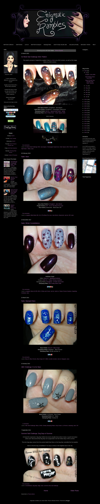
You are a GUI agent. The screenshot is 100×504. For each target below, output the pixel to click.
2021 (85, 108)
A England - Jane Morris (55, 204)
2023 (85, 103)
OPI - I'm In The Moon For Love (54, 205)
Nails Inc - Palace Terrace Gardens (52, 280)
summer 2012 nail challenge (51, 485)
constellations (28, 485)
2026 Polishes (19, 44)
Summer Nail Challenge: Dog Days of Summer (36, 433)
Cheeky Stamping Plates (49, 425)
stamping (70, 425)
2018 (85, 114)
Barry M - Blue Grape (54, 347)
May (87, 88)
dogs (39, 485)
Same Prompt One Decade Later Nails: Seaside (14, 191)
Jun (87, 85)
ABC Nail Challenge (30, 425)
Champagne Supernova (53, 147)
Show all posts (59, 50)
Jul (86, 72)
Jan (87, 96)
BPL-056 (37, 291)
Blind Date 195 (34, 215)
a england (27, 215)
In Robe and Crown (45, 291)
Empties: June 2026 (90, 74)
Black (37, 425)
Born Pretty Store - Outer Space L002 (55, 113)
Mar (87, 92)
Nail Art (12, 135)
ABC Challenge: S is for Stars (31, 367)
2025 (85, 99)
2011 (85, 130)
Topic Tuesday (13, 138)
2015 (85, 121)
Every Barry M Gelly (73, 44)
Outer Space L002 (64, 147)
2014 (85, 123)
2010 (85, 132)
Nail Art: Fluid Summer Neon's (14, 178)
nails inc (57, 291)
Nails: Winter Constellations (30, 223)
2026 (85, 70)
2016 (85, 119)
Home (46, 491)
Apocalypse (43, 147)
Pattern (71, 147)
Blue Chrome (33, 359)
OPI (70, 215)
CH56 (40, 425)
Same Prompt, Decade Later (60, 44)
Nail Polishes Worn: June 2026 (90, 77)
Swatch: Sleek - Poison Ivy (13, 206)
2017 (85, 117)
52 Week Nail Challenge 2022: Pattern (34, 57)
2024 (85, 101)
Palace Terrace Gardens (65, 291)
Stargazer (63, 359)
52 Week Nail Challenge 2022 (32, 147)
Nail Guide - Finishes (85, 44)
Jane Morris (55, 215)
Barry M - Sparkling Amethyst (52, 278)
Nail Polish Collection (9, 44)
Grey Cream (59, 425)
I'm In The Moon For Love (45, 215)
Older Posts (74, 491)
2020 (85, 110)
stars (32, 148)
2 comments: (25, 423)
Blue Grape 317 (41, 359)
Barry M (33, 291)
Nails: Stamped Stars (28, 301)
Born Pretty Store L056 (55, 283)
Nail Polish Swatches (12, 148)
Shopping (15, 155)
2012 (85, 128)
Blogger (68, 500)
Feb (87, 94)
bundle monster (53, 359)
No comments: (26, 145)
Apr (87, 90)
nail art (66, 215)
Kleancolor (61, 215)
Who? (94, 44)
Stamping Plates (47, 44)
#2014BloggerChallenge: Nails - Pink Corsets (14, 163)
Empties (10, 155)
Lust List (27, 44)
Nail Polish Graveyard (36, 44)
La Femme (65, 425)
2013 (85, 125)
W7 (77, 425)
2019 (85, 112)
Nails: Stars (25, 157)
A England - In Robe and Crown (55, 281)
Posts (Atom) (31, 494)
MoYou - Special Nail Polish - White (55, 111)
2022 (85, 106)
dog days (35, 485)
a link (52, 60)
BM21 (47, 359)
